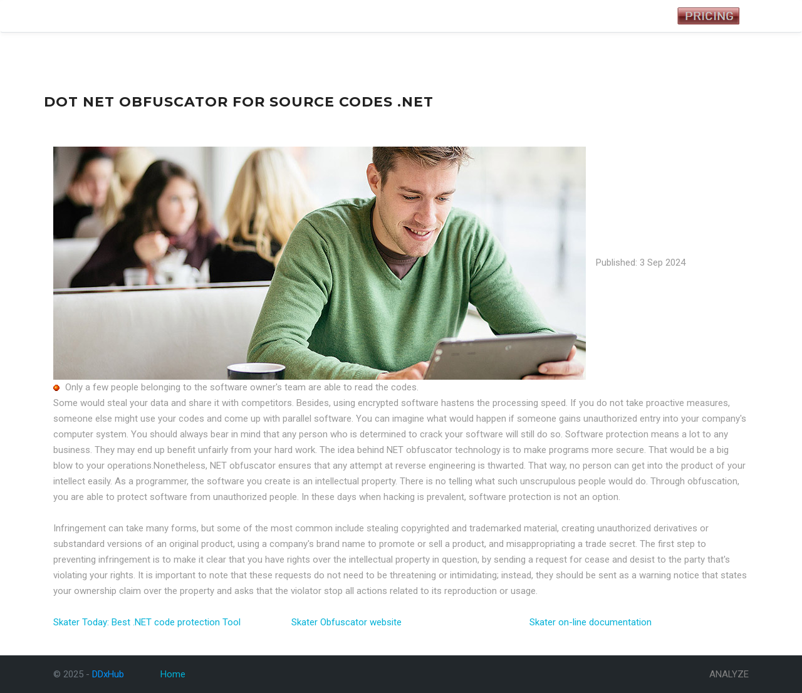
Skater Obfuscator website (346, 622)
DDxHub (73, 16)
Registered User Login (615, 16)
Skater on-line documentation (590, 622)
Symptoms (173, 16)
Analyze (218, 16)
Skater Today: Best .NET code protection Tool (147, 622)
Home (172, 674)
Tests (133, 16)
